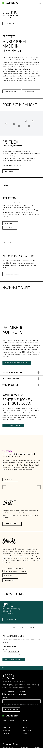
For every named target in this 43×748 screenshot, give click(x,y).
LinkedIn (17, 744)
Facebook (3, 744)
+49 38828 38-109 (13, 651)
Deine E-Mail (6, 698)
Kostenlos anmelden (11, 709)
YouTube (10, 744)
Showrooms (6, 727)
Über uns (25, 720)
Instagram (7, 744)
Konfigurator (6, 724)
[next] (39, 487)
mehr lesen (9, 223)
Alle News (9, 228)
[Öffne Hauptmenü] (40, 3)
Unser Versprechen (12, 274)
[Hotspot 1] (6, 124)
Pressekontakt (27, 730)
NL (17, 739)
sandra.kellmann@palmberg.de (12, 654)
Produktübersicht (8, 720)
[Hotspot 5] (26, 121)
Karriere (25, 727)
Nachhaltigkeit (27, 724)
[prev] (4, 487)
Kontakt (24, 734)
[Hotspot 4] (32, 121)
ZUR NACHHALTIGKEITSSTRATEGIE (16, 363)
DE (15, 739)
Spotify (13, 744)
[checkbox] (3, 571)
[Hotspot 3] (19, 126)
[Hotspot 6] (14, 124)
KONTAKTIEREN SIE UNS (13, 659)
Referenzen (6, 730)
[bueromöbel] (10, 3)
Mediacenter (6, 734)
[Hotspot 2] (29, 126)
